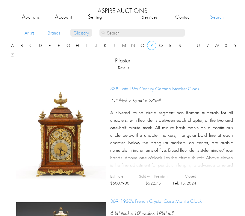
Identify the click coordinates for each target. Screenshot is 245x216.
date (122, 67)
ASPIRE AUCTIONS (122, 10)
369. (156, 201)
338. (154, 88)
